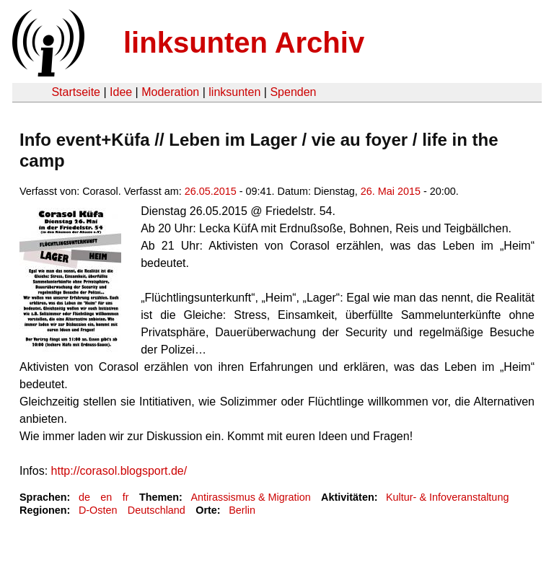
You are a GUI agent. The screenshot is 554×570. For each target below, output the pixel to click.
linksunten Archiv (243, 42)
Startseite (75, 92)
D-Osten (98, 510)
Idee (121, 92)
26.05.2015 (211, 191)
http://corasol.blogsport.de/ (119, 471)
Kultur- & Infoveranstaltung (447, 497)
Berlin (242, 510)
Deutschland (156, 510)
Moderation (170, 92)
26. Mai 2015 (391, 191)
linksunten (234, 92)
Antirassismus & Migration (250, 497)
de (84, 497)
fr (126, 497)
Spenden (293, 92)
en (106, 497)
